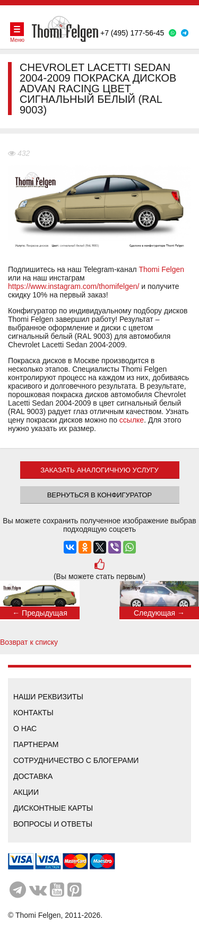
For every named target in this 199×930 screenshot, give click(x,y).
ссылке (131, 420)
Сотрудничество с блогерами (76, 760)
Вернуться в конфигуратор (99, 495)
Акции (26, 792)
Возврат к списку (29, 642)
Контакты (33, 712)
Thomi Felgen (161, 269)
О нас (25, 728)
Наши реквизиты (48, 696)
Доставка (33, 776)
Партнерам (36, 744)
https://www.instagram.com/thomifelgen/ (73, 286)
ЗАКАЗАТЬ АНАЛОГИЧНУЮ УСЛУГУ (99, 470)
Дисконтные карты (53, 808)
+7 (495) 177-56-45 (132, 33)
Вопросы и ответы (52, 824)
